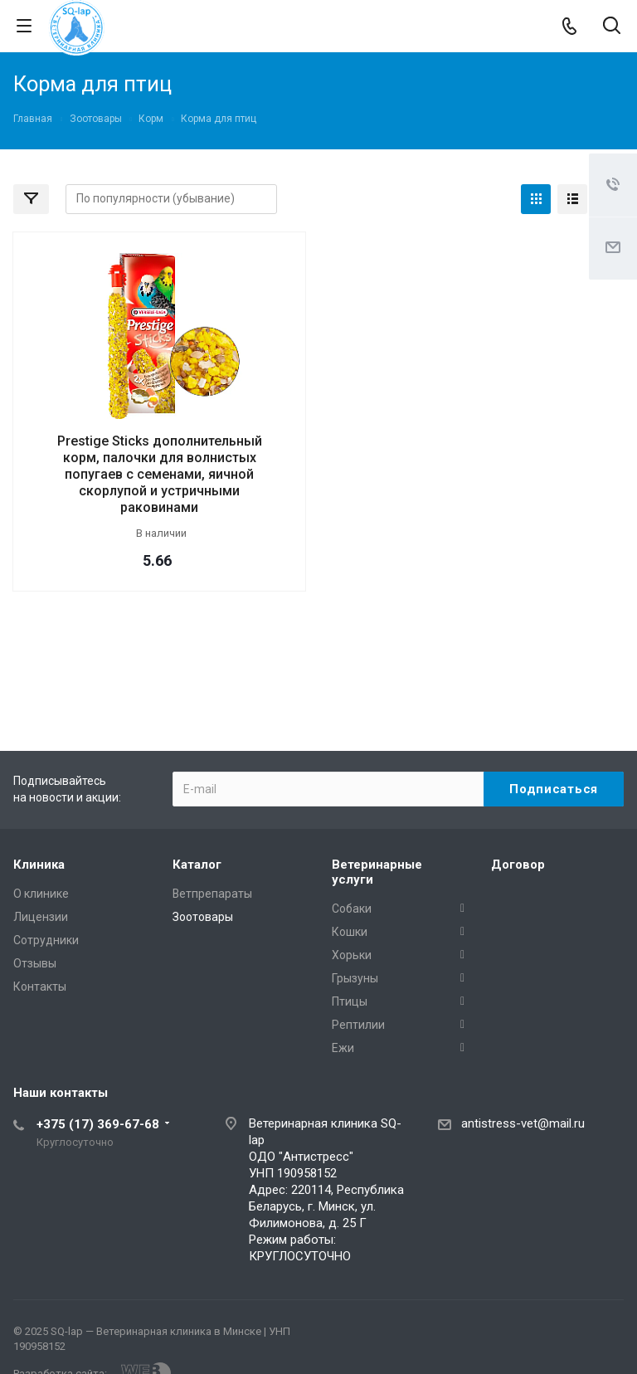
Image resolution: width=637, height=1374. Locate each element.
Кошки (349, 931)
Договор (518, 864)
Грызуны (355, 978)
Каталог (197, 864)
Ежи (343, 1048)
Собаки (352, 908)
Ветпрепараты (212, 893)
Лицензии (40, 916)
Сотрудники (46, 940)
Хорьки (352, 955)
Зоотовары (203, 916)
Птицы (349, 1001)
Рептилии (358, 1024)
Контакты (39, 986)
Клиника (39, 864)
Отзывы (34, 963)
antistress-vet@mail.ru (523, 1123)
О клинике (41, 893)
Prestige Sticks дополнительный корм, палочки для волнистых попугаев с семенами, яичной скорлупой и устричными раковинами (159, 474)
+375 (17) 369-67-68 (97, 1124)
